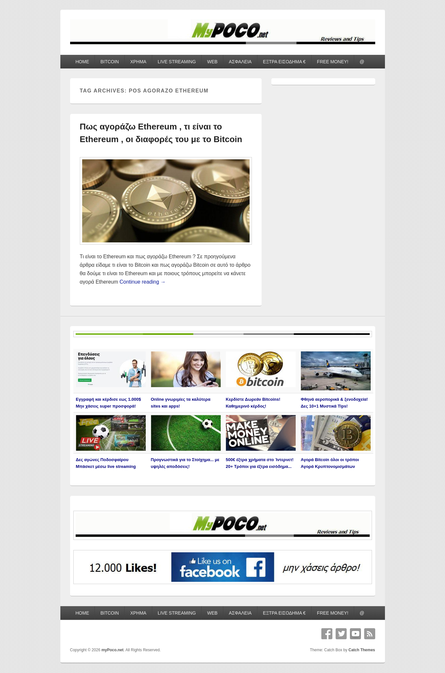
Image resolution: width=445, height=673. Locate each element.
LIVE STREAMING (177, 61)
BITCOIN (109, 61)
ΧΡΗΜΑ (138, 61)
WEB (212, 61)
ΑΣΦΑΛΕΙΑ (240, 61)
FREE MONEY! (332, 61)
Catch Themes (361, 650)
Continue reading (142, 282)
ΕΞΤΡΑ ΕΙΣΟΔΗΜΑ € (284, 61)
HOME (82, 61)
